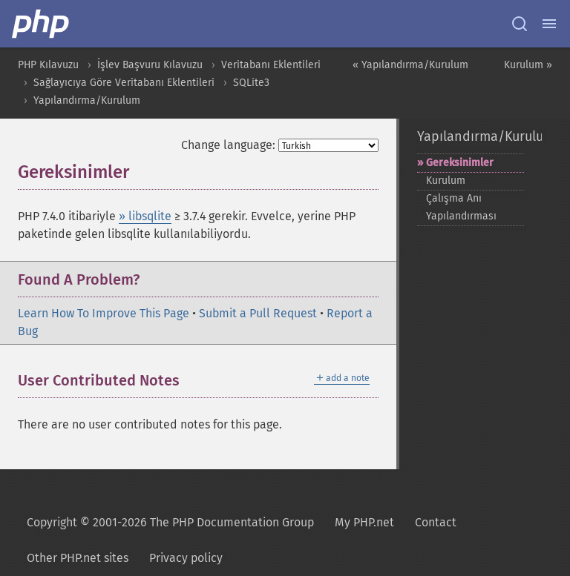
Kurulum (445, 180)
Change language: (228, 145)
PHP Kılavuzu (48, 65)
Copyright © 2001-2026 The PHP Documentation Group (170, 522)
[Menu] (549, 24)
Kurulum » (528, 65)
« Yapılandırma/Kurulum (410, 65)
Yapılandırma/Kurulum (86, 100)
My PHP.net (364, 522)
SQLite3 (251, 82)
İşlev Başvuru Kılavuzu (150, 65)
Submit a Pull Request (258, 313)
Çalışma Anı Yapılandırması (461, 207)
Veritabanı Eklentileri (271, 65)
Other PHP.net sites (77, 558)
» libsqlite (145, 216)
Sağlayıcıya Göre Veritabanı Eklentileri (123, 82)
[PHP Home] (41, 23)
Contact (435, 522)
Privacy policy (186, 558)
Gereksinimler (460, 162)
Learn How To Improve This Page (103, 313)
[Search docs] (519, 24)
